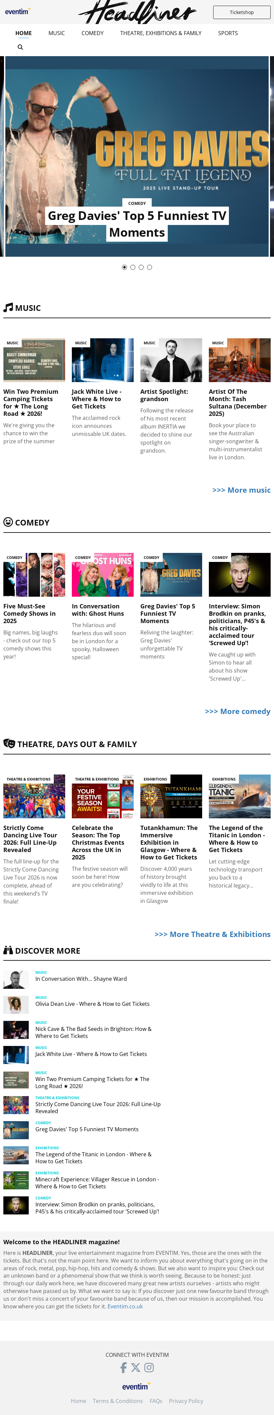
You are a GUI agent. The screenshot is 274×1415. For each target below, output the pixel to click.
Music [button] (56, 33)
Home (23, 33)
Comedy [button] (93, 33)
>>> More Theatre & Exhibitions (213, 934)
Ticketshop (242, 12)
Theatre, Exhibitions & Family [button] (160, 33)
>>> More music (242, 490)
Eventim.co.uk (125, 1306)
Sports (228, 33)
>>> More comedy (238, 711)
